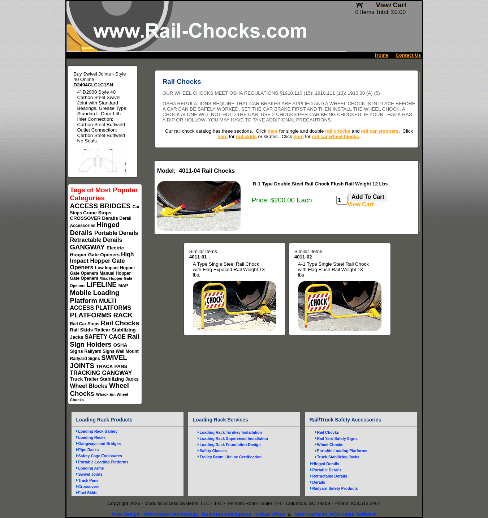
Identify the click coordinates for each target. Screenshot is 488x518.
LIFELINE (102, 284)
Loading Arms (91, 468)
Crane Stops (97, 212)
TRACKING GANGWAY (101, 373)
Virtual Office (270, 514)
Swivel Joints (90, 474)
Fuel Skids (88, 493)
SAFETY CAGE (106, 337)
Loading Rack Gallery (98, 431)
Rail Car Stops (85, 323)
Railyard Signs (100, 351)
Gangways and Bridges (99, 443)
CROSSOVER (86, 218)
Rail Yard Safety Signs (337, 438)
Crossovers (89, 486)
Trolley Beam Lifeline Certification (231, 457)
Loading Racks (92, 437)
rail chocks (337, 131)
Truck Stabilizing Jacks (338, 457)
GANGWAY (88, 247)
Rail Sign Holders (105, 340)
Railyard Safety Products (335, 488)
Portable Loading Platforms (103, 462)
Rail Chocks (120, 323)
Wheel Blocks (89, 386)
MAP (123, 285)
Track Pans (88, 480)
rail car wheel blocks (335, 136)
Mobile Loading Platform (95, 296)
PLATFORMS (91, 315)
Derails (110, 218)
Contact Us (408, 55)
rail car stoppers (379, 131)
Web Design (125, 514)
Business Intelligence (226, 514)
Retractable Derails (96, 240)
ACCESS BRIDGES (101, 206)
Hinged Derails (326, 464)
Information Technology (170, 514)
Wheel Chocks (330, 444)
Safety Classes (213, 451)
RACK (123, 315)
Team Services (310, 514)
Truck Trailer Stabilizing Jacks (104, 379)
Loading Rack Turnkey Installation (231, 432)
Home (381, 55)
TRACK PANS (111, 366)
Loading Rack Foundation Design (230, 444)
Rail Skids (82, 330)
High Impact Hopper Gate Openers (102, 260)
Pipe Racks (88, 450)
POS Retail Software (353, 514)
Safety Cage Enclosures (100, 456)
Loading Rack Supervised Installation (234, 438)
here (273, 131)
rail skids (246, 136)
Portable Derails (116, 233)
